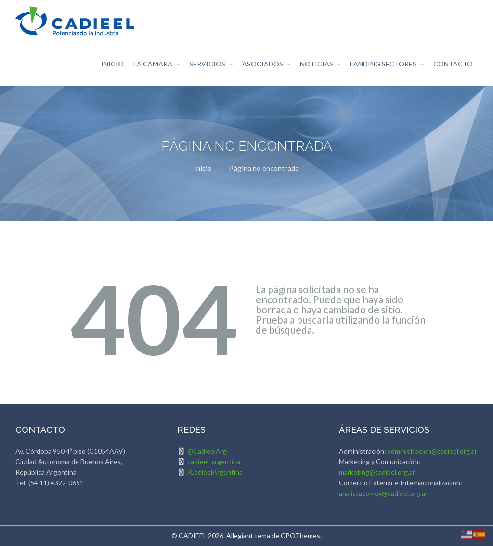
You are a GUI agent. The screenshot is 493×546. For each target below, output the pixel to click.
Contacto (453, 64)
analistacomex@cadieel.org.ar (383, 493)
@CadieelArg (207, 451)
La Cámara (152, 64)
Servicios (207, 64)
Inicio (112, 64)
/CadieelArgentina (215, 472)
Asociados (262, 64)
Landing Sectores (383, 64)
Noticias (316, 64)
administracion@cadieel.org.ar (432, 451)
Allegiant (239, 536)
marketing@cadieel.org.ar (377, 472)
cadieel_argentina (213, 461)
